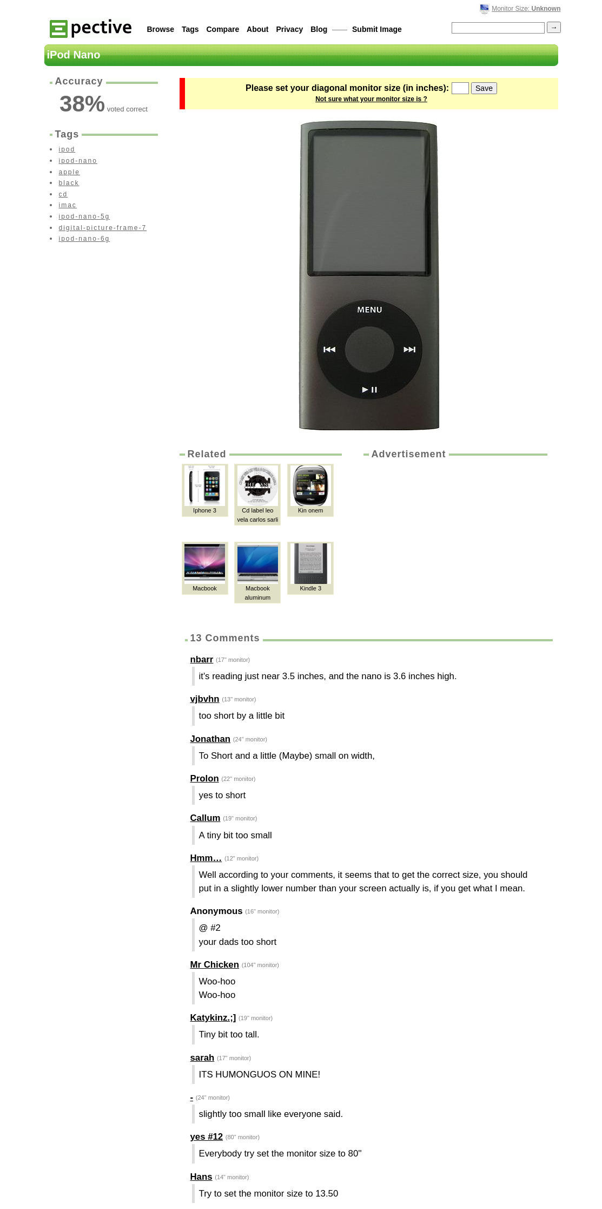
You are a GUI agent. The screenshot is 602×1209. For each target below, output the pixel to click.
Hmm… (206, 858)
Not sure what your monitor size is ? (371, 99)
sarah (202, 1058)
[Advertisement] (454, 542)
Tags (190, 29)
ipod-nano (78, 161)
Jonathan (210, 739)
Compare (223, 29)
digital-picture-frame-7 (103, 228)
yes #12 (206, 1137)
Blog (318, 29)
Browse (161, 29)
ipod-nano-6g (84, 238)
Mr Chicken (214, 965)
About (257, 29)
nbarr (202, 659)
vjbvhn (205, 699)
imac (68, 205)
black (69, 183)
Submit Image (377, 29)
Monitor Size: (526, 8)
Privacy (289, 29)
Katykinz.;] (213, 1018)
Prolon (204, 778)
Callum (205, 818)
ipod (67, 149)
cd (63, 194)
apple (69, 172)
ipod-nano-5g (84, 216)
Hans (201, 1177)
